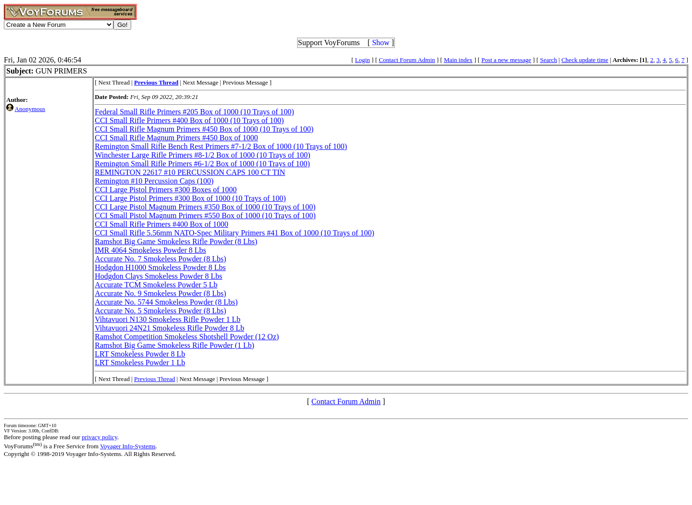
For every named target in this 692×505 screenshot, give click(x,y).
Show (380, 42)
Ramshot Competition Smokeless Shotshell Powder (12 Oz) (187, 337)
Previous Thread (154, 378)
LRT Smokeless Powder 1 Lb (140, 362)
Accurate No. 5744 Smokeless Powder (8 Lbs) (166, 302)
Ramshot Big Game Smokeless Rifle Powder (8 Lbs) (176, 241)
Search (548, 59)
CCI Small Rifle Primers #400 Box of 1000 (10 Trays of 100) (189, 120)
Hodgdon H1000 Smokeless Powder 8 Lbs (160, 267)
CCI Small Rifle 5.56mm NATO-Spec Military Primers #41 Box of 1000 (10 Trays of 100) (234, 233)
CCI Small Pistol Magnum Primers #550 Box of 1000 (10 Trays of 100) (205, 215)
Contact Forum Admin (407, 59)
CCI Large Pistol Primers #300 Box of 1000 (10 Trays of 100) (190, 198)
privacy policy (99, 437)
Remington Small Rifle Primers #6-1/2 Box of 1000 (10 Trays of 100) (202, 164)
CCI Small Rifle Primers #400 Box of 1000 (161, 224)
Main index (458, 59)
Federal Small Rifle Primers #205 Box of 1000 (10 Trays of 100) (194, 112)
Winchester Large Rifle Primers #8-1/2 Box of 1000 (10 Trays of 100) (202, 155)
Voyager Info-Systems (128, 446)
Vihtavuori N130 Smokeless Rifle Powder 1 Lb (167, 319)
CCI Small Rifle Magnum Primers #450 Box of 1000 (176, 138)
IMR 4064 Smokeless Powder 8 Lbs (150, 250)
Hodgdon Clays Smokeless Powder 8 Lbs (158, 276)
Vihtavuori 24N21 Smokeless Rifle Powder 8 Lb (169, 328)
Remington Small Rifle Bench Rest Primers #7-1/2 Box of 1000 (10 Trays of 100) (221, 146)
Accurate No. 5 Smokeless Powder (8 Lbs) (160, 311)
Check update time (584, 59)
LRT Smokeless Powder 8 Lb (140, 354)
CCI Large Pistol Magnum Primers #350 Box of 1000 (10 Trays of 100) (205, 207)
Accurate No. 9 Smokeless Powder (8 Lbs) (160, 293)
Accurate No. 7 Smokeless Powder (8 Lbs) (160, 259)
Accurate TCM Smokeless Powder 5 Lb (156, 285)
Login (362, 59)
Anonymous (30, 108)
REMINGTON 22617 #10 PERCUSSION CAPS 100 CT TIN (190, 172)
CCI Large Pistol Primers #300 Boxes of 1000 (165, 189)
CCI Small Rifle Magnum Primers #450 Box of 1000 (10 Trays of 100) (204, 129)
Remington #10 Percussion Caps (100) (154, 181)
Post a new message (506, 59)
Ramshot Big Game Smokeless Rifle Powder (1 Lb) (174, 345)
